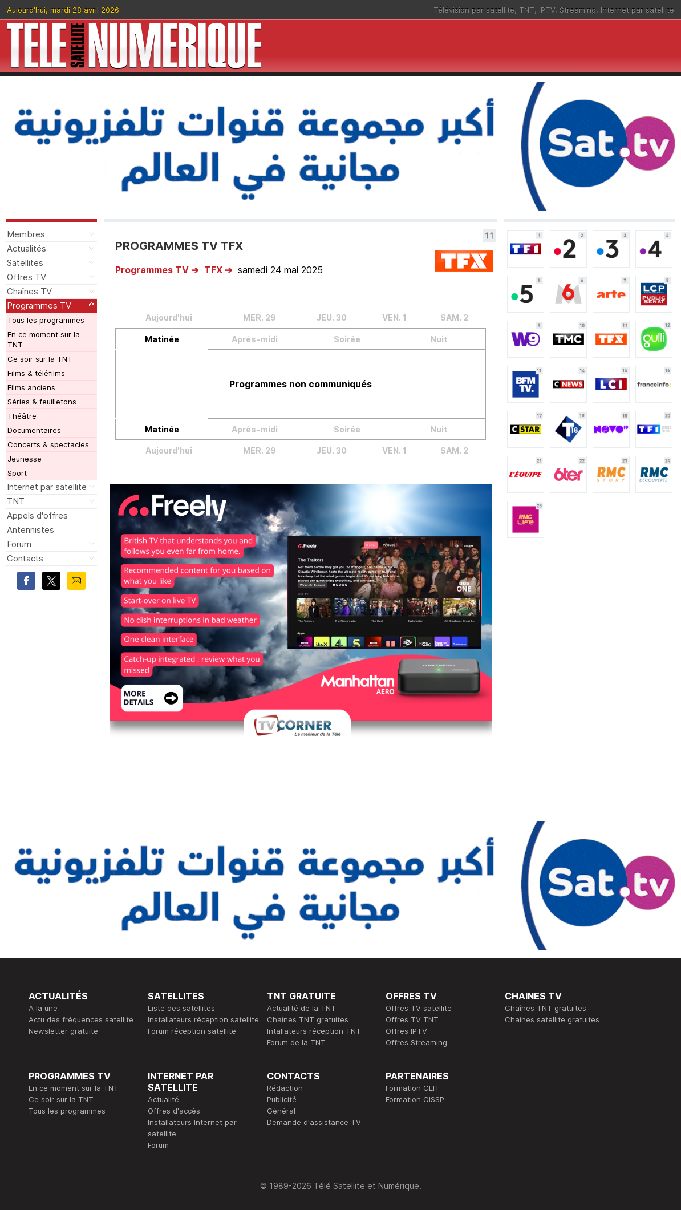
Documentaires (34, 430)
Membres (26, 234)
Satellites (25, 262)
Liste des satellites (181, 1008)
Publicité (282, 1099)
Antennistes (30, 529)
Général (281, 1110)
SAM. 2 (454, 317)
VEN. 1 (394, 317)
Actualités (26, 248)
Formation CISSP (415, 1099)
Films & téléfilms (36, 373)
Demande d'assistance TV (314, 1122)
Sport (17, 472)
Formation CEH (412, 1087)
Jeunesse (24, 458)
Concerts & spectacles (48, 444)
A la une (43, 1008)
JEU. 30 (332, 317)
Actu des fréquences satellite (81, 1019)
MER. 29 (259, 317)
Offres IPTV (406, 1030)
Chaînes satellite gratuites (552, 1019)
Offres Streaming (416, 1042)
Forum (19, 544)
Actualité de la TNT (301, 1008)
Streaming (578, 9)
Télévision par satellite (473, 9)
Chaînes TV (29, 291)
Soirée (347, 339)
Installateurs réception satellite (203, 1019)
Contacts (25, 558)
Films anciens (31, 387)
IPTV (547, 9)
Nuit (439, 339)
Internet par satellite (637, 9)
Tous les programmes (45, 320)
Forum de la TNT (296, 1042)
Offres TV (26, 277)
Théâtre (22, 415)
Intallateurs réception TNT (314, 1030)
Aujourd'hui (168, 317)
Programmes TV (39, 305)
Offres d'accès (174, 1110)
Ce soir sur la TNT (39, 358)
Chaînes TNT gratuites (307, 1019)
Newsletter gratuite (63, 1030)
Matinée (162, 339)
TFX (213, 270)
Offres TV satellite (419, 1008)
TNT (526, 9)
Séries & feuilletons (41, 401)
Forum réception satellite (192, 1030)
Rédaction (285, 1087)
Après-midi (255, 339)
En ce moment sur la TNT (43, 339)
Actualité (163, 1099)
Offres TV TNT (412, 1019)
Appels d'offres (37, 515)
